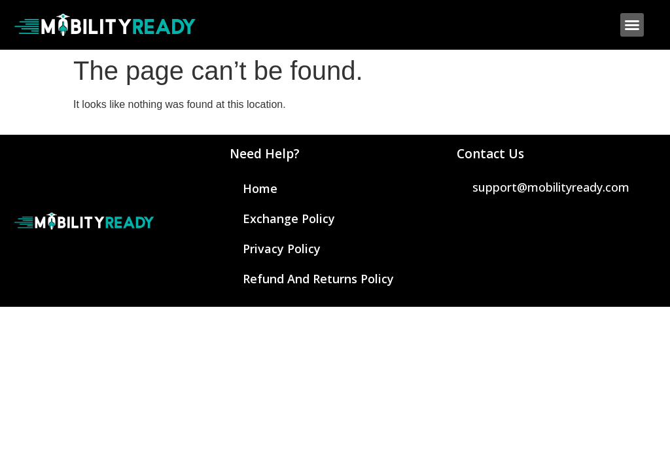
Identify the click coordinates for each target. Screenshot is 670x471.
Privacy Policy (282, 248)
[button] (632, 25)
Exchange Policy (289, 218)
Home (260, 188)
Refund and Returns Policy (318, 279)
